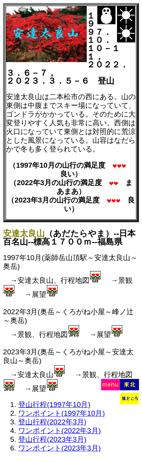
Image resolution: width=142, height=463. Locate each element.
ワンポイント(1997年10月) (61, 413)
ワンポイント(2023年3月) (59, 448)
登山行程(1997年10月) (54, 404)
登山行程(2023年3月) (52, 439)
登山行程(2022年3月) (52, 422)
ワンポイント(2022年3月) (59, 431)
